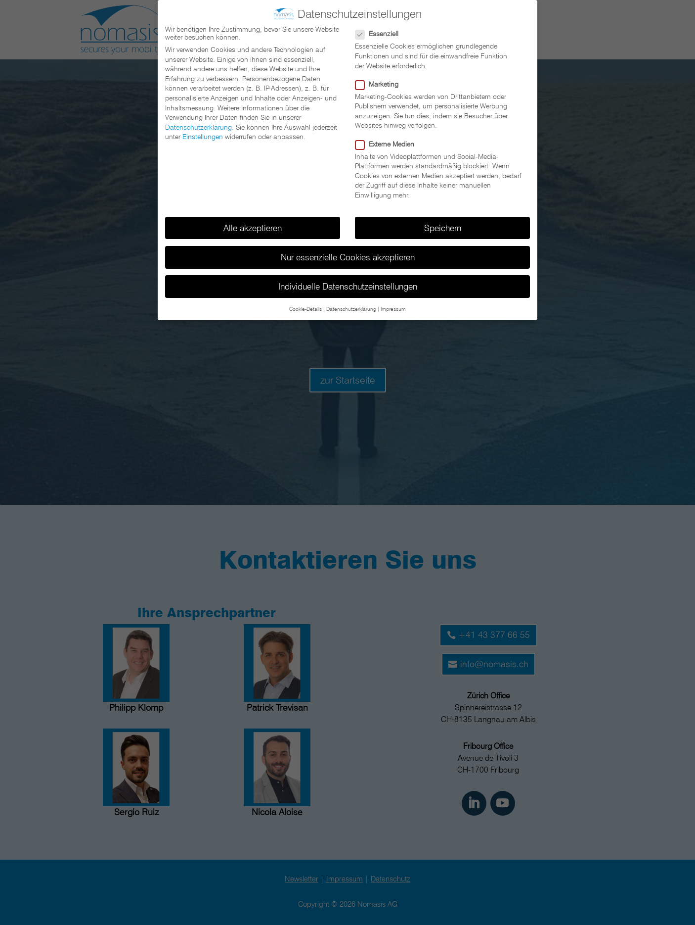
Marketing (381, 83)
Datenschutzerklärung (198, 126)
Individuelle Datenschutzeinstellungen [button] (347, 285)
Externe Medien (389, 142)
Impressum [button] (393, 308)
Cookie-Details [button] (305, 308)
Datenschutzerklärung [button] (351, 308)
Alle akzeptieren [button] (252, 226)
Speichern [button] (442, 226)
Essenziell (381, 33)
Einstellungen (202, 136)
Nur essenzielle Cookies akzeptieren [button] (348, 255)
